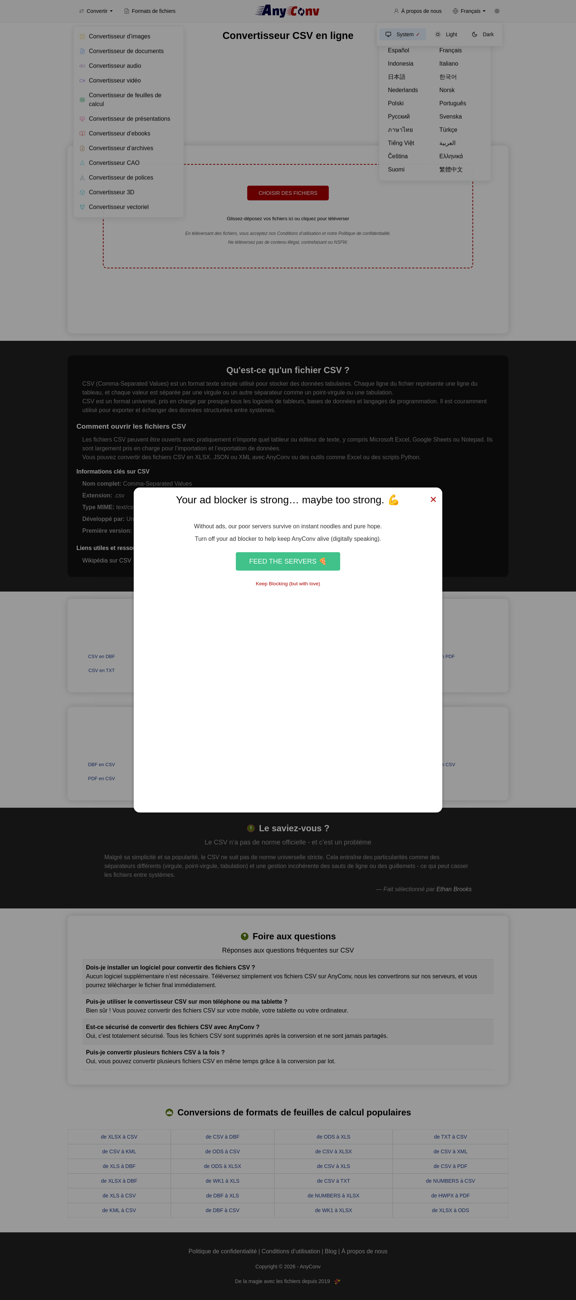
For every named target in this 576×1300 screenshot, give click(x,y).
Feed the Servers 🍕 (288, 561)
